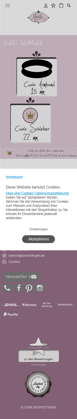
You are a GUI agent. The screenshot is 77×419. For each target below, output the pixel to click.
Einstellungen (39, 229)
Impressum (14, 177)
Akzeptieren (38, 239)
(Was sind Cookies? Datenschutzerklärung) (37, 193)
